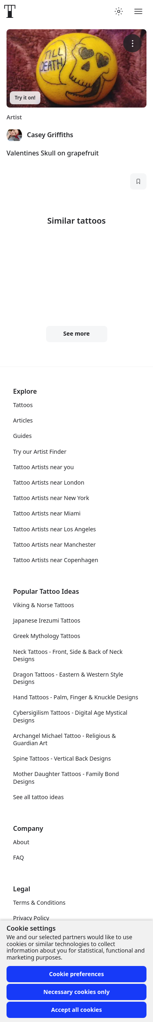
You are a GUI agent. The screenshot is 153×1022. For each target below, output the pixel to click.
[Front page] (10, 11)
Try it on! (25, 97)
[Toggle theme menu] (118, 11)
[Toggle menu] (138, 11)
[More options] (132, 43)
